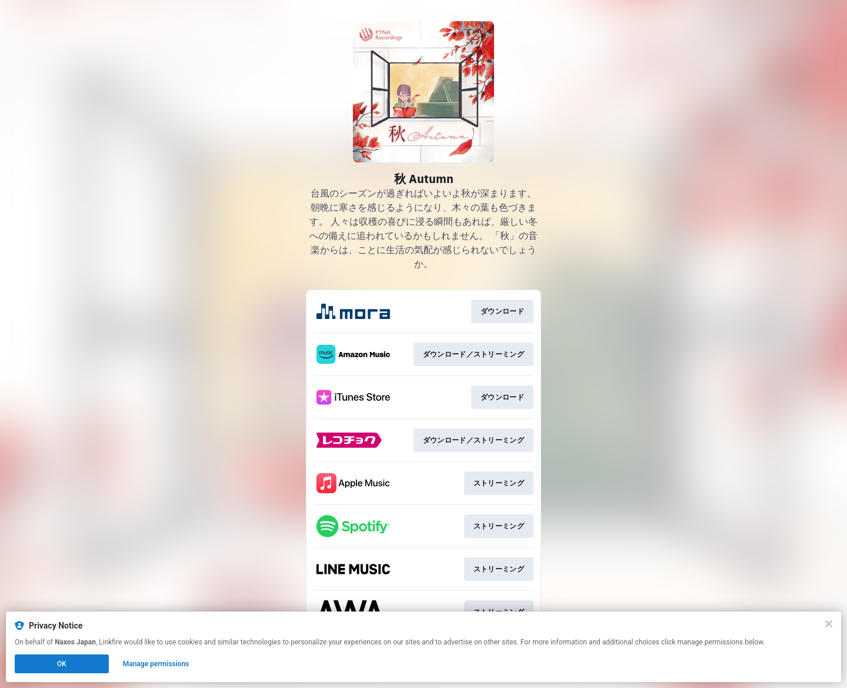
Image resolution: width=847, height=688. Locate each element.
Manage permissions (156, 664)
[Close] (828, 623)
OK (61, 664)
